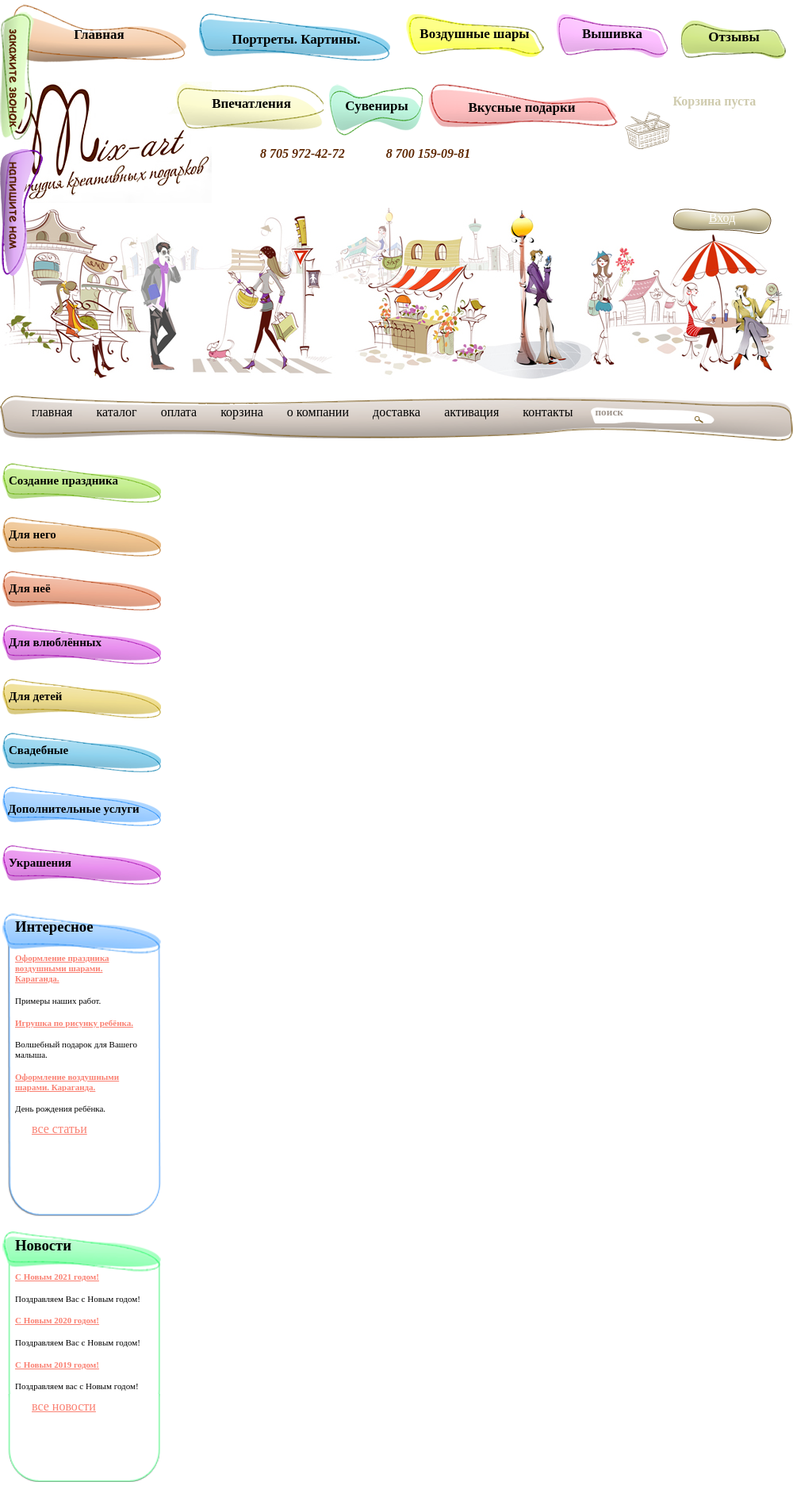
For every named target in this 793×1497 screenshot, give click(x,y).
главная (52, 412)
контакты (548, 412)
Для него (32, 534)
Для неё (30, 588)
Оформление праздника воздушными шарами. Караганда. (62, 968)
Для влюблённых (55, 642)
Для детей (36, 696)
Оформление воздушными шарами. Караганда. (67, 1082)
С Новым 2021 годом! (57, 1276)
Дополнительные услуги (74, 808)
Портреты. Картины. (296, 39)
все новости (64, 1406)
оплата (179, 412)
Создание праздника (63, 480)
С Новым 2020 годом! (57, 1320)
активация (471, 412)
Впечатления (251, 103)
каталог (116, 412)
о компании (318, 412)
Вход (722, 217)
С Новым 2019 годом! (57, 1364)
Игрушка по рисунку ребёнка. (74, 1023)
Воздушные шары (474, 33)
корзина (241, 412)
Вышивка (612, 33)
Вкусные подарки (521, 107)
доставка (396, 412)
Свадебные (38, 750)
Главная (99, 34)
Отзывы (733, 36)
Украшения (40, 862)
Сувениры (376, 105)
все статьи (59, 1128)
